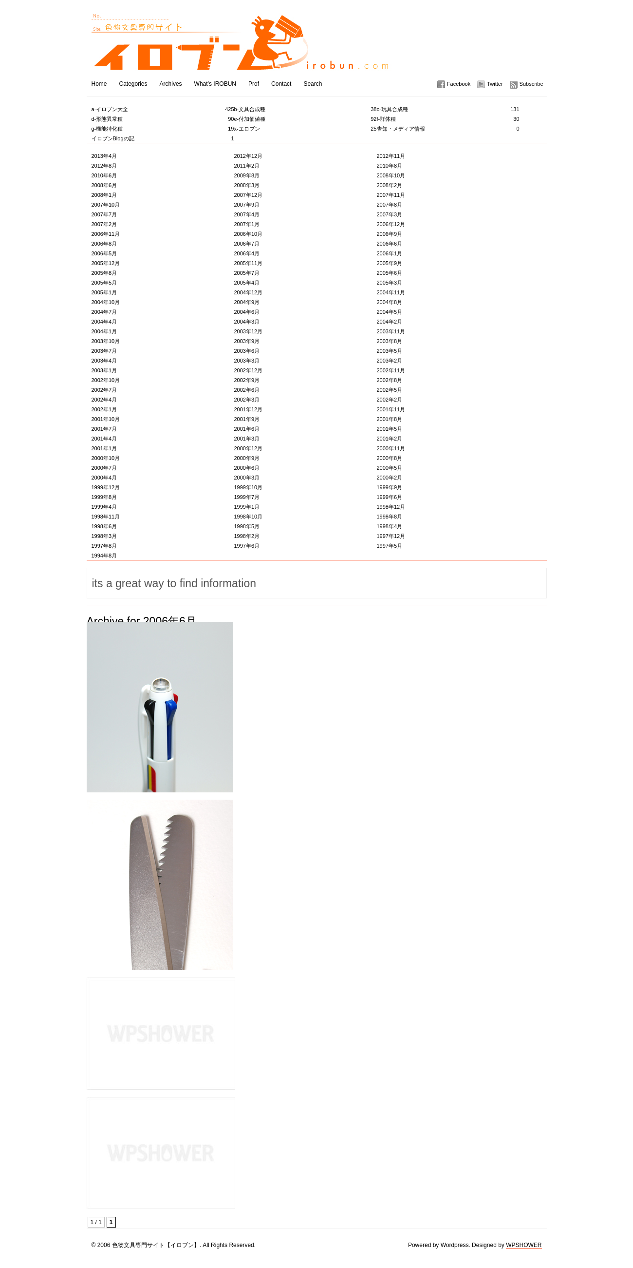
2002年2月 (390, 400)
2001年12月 (248, 409)
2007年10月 (106, 205)
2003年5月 (390, 351)
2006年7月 (247, 244)
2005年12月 (106, 263)
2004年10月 (106, 302)
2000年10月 (106, 458)
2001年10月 (106, 419)
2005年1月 (104, 292)
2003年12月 (248, 331)
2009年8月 (247, 175)
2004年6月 (247, 312)
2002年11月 (391, 370)
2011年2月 (247, 166)
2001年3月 (247, 439)
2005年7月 (247, 273)
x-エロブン (305, 129)
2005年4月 (247, 283)
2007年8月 (390, 205)
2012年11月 (391, 156)
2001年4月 (104, 439)
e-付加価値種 (305, 119)
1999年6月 (390, 497)
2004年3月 (247, 322)
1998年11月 (106, 516)
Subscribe (531, 84)
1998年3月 (104, 536)
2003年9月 (247, 341)
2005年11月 (248, 263)
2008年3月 (247, 185)
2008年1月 (104, 195)
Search (312, 83)
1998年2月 (247, 536)
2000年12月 (248, 448)
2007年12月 (248, 195)
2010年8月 (390, 166)
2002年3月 (247, 400)
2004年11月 (391, 292)
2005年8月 (104, 273)
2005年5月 (104, 283)
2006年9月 (390, 234)
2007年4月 (247, 214)
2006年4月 (247, 253)
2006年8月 (104, 244)
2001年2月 (390, 439)
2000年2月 (390, 477)
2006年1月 (390, 253)
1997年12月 (391, 536)
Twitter (495, 84)
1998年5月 (247, 526)
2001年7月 (104, 429)
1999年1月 (247, 507)
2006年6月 (390, 244)
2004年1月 (104, 331)
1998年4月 (390, 526)
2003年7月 (104, 351)
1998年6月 (104, 526)
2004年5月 (390, 312)
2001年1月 (104, 448)
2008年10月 (391, 175)
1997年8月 (104, 546)
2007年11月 (391, 195)
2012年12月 (248, 156)
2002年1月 (104, 409)
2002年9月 (247, 380)
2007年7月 (104, 214)
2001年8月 (390, 419)
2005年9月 (390, 263)
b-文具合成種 (305, 109)
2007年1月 (247, 224)
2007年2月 (104, 224)
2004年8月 (390, 302)
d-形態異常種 (163, 119)
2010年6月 (104, 175)
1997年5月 (390, 546)
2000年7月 (104, 468)
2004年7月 (104, 312)
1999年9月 (390, 487)
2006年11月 (106, 234)
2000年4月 (104, 477)
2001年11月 (391, 409)
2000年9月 (247, 458)
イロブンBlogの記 (163, 138)
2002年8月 (390, 380)
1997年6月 (247, 546)
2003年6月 (247, 351)
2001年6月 (247, 429)
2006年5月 (104, 253)
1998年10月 (248, 516)
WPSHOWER (523, 1245)
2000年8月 (390, 458)
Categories (133, 83)
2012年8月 (104, 166)
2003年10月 (106, 341)
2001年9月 (247, 419)
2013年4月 (104, 156)
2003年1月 (104, 370)
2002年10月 (106, 380)
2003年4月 (104, 361)
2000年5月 (390, 468)
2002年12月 (248, 370)
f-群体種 (448, 119)
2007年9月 (247, 205)
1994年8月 (104, 555)
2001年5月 (390, 429)
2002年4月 (104, 400)
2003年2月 (390, 361)
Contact (281, 83)
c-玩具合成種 (448, 109)
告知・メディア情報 (448, 129)
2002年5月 (390, 390)
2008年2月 (390, 185)
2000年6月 (247, 468)
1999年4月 (104, 507)
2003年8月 (390, 341)
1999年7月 (247, 497)
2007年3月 (390, 214)
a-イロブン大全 (163, 109)
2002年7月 (104, 390)
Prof (253, 83)
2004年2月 (390, 322)
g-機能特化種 (163, 129)
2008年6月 (104, 185)
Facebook (458, 84)
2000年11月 (391, 448)
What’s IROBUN (215, 83)
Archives (171, 83)
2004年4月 (104, 322)
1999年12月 (106, 487)
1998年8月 (390, 516)
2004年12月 (248, 292)
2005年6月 (390, 273)
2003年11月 (391, 331)
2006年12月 (391, 224)
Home (99, 83)
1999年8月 (104, 497)
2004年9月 (247, 302)
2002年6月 (247, 390)
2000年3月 (247, 477)
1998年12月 (391, 507)
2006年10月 (248, 234)
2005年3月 (390, 283)
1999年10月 (248, 487)
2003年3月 (247, 361)
